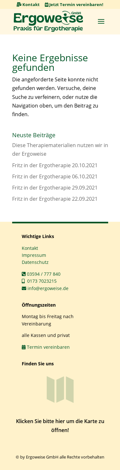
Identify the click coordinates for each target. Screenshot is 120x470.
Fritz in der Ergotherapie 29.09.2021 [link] (55, 187)
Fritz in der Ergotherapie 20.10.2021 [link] (55, 165)
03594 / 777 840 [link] (41, 274)
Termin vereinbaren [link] (46, 347)
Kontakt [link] (28, 4)
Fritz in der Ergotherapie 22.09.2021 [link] (55, 198)
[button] (101, 21)
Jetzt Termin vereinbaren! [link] (74, 4)
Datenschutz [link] (35, 262)
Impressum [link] (34, 255)
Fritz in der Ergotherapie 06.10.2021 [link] (55, 176)
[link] (48, 21)
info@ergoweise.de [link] (45, 288)
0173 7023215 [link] (39, 281)
